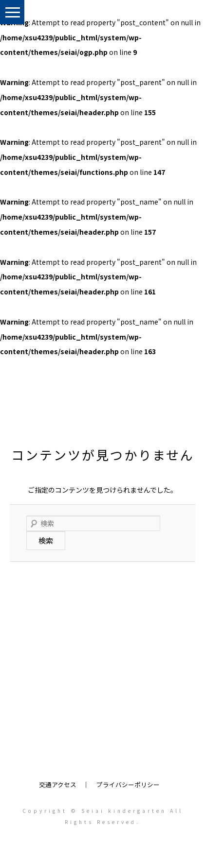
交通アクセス (57, 784)
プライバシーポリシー (128, 784)
